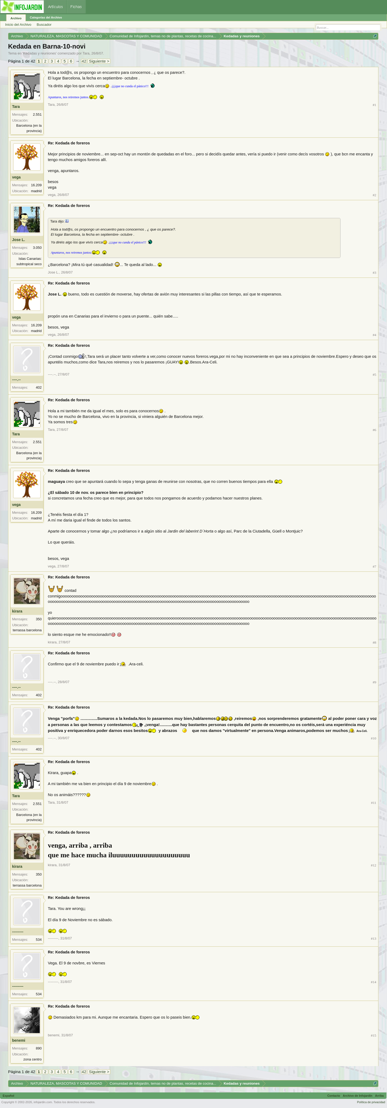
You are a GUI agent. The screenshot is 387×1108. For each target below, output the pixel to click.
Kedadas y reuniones (39, 53)
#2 (374, 195)
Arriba (379, 1095)
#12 (373, 865)
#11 (374, 803)
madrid (36, 191)
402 (39, 387)
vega (16, 177)
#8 (374, 642)
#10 (373, 738)
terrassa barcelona (27, 630)
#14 (373, 982)
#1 (374, 105)
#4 (374, 335)
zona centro (32, 1059)
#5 (374, 375)
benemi (18, 1040)
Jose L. (18, 240)
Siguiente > (99, 61)
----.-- (16, 379)
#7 (374, 566)
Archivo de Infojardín (357, 1095)
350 (39, 619)
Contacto (333, 1095)
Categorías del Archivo (46, 17)
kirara (17, 611)
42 (84, 61)
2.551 (37, 114)
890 (39, 1048)
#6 (374, 430)
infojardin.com (43, 1102)
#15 (373, 1035)
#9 (374, 682)
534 (39, 940)
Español (8, 1095)
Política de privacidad (371, 1102)
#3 (374, 273)
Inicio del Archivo (18, 25)
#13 (373, 938)
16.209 (36, 185)
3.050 (37, 248)
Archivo (16, 18)
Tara (86, 53)
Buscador (44, 25)
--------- (17, 932)
